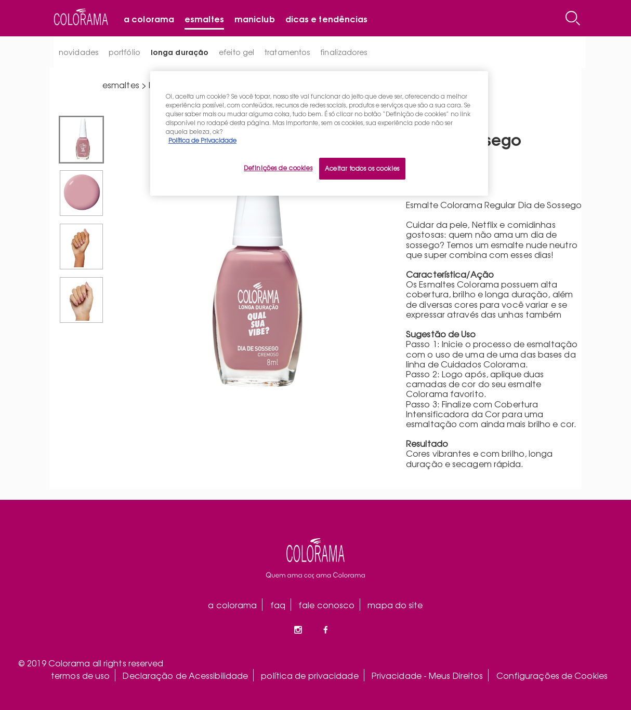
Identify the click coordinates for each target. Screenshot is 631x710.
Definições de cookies (278, 167)
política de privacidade (309, 675)
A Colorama (149, 18)
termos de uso (80, 675)
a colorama (232, 604)
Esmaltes (204, 18)
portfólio (124, 52)
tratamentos (287, 52)
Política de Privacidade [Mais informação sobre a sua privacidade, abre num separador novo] (202, 140)
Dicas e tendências (326, 18)
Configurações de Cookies (552, 675)
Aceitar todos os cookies (362, 168)
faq (277, 604)
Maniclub (254, 18)
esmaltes (120, 84)
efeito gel (236, 52)
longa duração (179, 51)
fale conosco (326, 604)
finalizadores (343, 52)
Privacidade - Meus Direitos (427, 675)
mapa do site (395, 604)
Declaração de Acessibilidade (185, 675)
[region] (319, 133)
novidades (78, 52)
